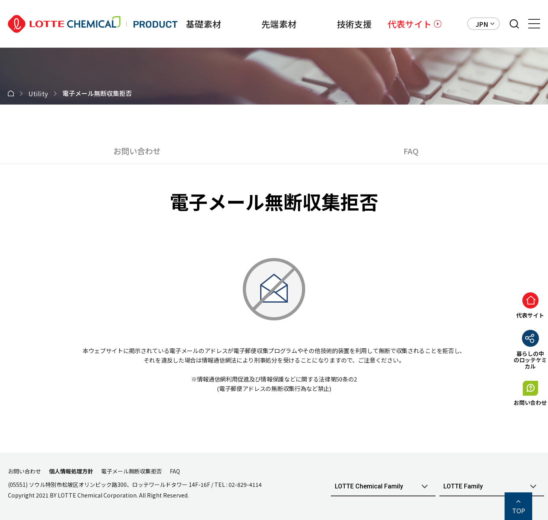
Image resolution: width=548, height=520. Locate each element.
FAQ (411, 151)
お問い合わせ (137, 151)
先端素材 (279, 23)
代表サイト (410, 23)
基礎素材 (203, 23)
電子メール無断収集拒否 (131, 471)
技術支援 (354, 23)
